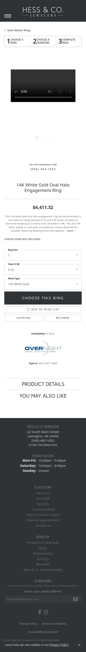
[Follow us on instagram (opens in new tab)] (46, 612)
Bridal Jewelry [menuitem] (43, 553)
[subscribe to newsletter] (76, 599)
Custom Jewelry (43, 509)
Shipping (23, 317)
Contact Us (43, 526)
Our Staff (43, 498)
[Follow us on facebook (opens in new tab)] (39, 612)
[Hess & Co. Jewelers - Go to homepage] (43, 12)
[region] (43, 108)
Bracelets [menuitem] (43, 564)
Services (43, 504)
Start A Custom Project (43, 515)
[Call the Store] (43, 440)
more (71, 230)
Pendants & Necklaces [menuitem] (43, 542)
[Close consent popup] (79, 645)
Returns (63, 317)
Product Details (43, 383)
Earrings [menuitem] (43, 559)
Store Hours (43, 456)
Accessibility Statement (43, 632)
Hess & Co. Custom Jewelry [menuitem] (42, 570)
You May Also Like (43, 395)
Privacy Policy (28, 624)
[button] (37, 138)
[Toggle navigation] (8, 16)
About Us (43, 493)
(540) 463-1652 (43, 169)
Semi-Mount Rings (19, 30)
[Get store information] (43, 445)
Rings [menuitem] (43, 548)
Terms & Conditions (53, 624)
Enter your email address (43, 591)
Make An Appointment (43, 520)
